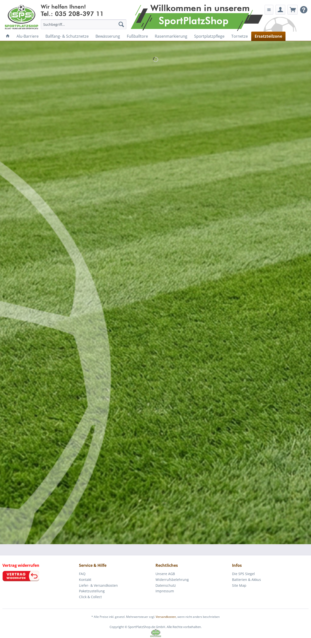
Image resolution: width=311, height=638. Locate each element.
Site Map (239, 585)
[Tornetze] (239, 36)
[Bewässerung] (107, 36)
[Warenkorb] (292, 10)
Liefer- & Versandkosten (98, 585)
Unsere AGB (165, 573)
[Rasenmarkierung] (171, 36)
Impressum (165, 591)
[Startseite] (7, 36)
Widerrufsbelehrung (172, 579)
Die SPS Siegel (243, 573)
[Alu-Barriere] (27, 36)
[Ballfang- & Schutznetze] (67, 36)
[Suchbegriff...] (84, 24)
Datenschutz (166, 585)
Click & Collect (90, 596)
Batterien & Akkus (246, 579)
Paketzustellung (92, 591)
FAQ (82, 573)
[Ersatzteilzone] (268, 36)
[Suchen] (121, 24)
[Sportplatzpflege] (209, 36)
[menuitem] (84, 24)
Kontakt (85, 579)
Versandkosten (166, 617)
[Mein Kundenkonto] (280, 10)
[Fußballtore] (137, 36)
